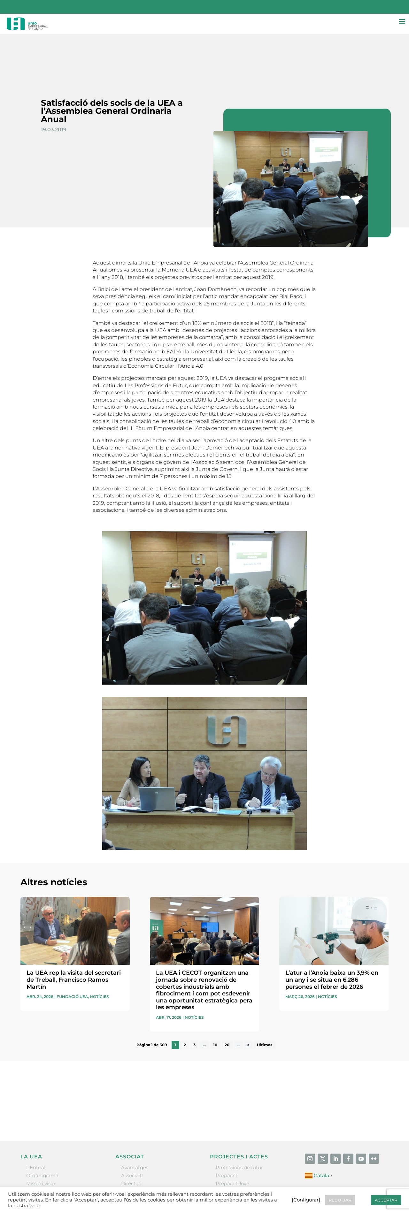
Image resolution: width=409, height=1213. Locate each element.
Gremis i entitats (46, 1145)
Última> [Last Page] (265, 998)
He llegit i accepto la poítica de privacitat (290, 1059)
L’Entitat (36, 1121)
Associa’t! (132, 1129)
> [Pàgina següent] (248, 998)
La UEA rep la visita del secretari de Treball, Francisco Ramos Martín (74, 933)
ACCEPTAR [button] (386, 1199)
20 (227, 998)
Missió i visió (40, 1137)
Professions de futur (239, 1121)
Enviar (373, 1069)
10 (215, 998)
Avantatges (134, 1121)
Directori (131, 1137)
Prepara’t (226, 1129)
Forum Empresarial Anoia (246, 1153)
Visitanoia (227, 1170)
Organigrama (42, 1129)
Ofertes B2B (135, 1145)
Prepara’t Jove (232, 1137)
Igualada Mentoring (239, 1161)
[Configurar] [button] (306, 1200)
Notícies (99, 950)
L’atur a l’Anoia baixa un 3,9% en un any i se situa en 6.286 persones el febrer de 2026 (331, 933)
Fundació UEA (72, 950)
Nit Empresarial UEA (240, 1145)
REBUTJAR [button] (340, 1199)
